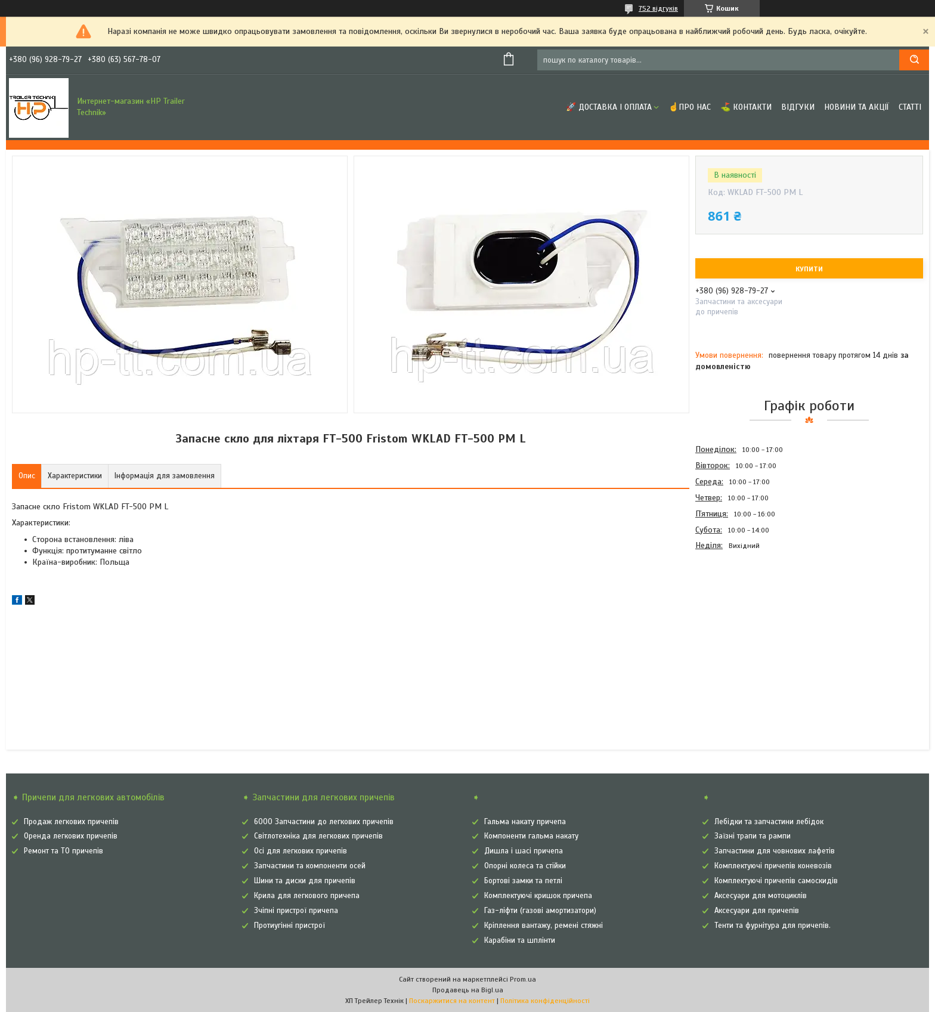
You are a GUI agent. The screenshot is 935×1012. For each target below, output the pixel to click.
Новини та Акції (856, 107)
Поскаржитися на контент (452, 1000)
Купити (809, 269)
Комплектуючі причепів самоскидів (776, 881)
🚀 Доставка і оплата (609, 107)
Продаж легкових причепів (71, 822)
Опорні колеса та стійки (525, 866)
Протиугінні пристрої (289, 925)
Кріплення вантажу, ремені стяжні (543, 925)
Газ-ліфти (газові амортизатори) (540, 910)
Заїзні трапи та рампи (752, 836)
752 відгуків (658, 8)
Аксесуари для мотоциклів (760, 895)
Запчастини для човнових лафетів (774, 851)
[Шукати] (914, 59)
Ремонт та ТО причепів (63, 851)
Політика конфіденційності (545, 1000)
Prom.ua (523, 979)
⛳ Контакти (746, 107)
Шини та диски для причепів (304, 881)
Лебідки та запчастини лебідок (768, 822)
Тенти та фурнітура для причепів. (772, 925)
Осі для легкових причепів (300, 851)
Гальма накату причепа (525, 822)
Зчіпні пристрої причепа (296, 910)
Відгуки (798, 107)
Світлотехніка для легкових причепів (318, 836)
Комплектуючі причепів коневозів (773, 866)
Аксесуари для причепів (756, 910)
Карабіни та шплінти (519, 940)
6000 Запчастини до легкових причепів (324, 822)
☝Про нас (689, 107)
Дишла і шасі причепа (523, 851)
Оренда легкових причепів (70, 836)
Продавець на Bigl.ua (467, 990)
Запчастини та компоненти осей (310, 866)
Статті (910, 107)
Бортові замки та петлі (523, 881)
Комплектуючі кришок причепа (538, 895)
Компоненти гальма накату (531, 836)
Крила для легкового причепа (307, 895)
